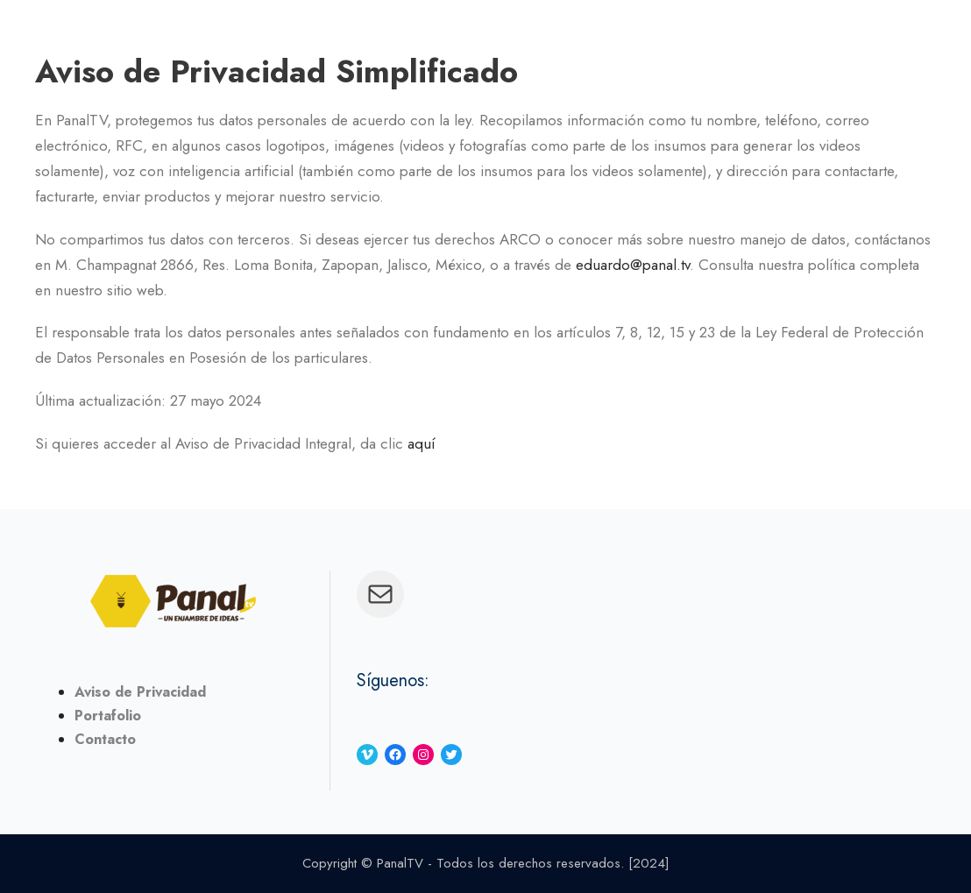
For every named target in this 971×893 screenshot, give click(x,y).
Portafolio (107, 715)
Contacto (105, 739)
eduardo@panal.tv (633, 264)
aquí (422, 443)
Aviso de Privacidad (140, 692)
